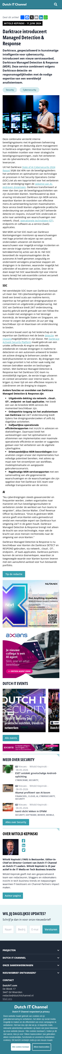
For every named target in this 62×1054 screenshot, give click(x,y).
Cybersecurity (29, 89)
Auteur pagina (13, 895)
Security (10, 89)
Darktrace (54, 338)
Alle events (11, 738)
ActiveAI (7, 342)
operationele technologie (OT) (36, 220)
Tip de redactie (13, 574)
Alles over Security (15, 822)
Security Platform (21, 342)
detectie (49, 335)
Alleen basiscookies (42, 1047)
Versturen (51, 929)
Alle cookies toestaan (20, 1047)
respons (7, 338)
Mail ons (7, 998)
